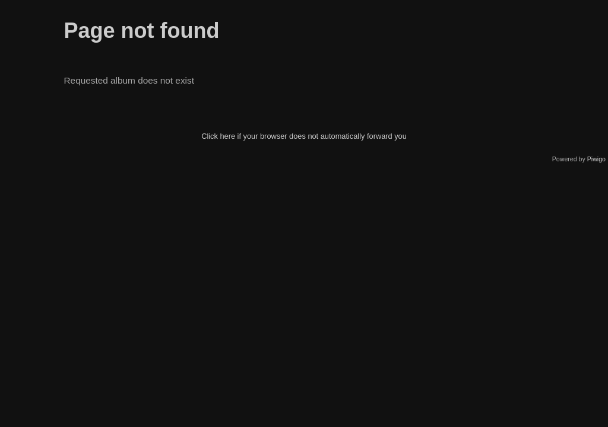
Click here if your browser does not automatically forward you (304, 136)
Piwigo (596, 158)
